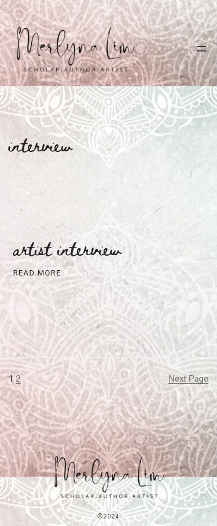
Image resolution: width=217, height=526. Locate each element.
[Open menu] (201, 49)
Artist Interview (67, 249)
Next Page (188, 378)
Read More (37, 273)
